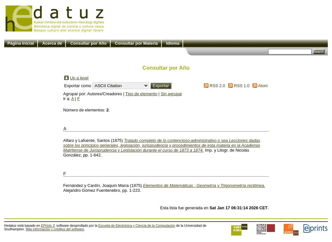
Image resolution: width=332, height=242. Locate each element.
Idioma (172, 43)
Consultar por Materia (136, 43)
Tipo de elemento (141, 93)
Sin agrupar (171, 93)
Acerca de (52, 43)
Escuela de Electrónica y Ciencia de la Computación (136, 225)
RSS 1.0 (242, 85)
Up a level (79, 77)
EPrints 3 (48, 225)
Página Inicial (20, 43)
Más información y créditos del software (55, 229)
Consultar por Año (88, 43)
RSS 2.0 (217, 85)
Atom (263, 85)
